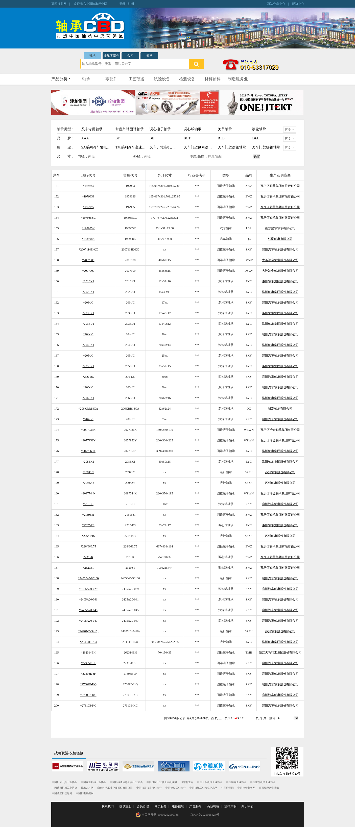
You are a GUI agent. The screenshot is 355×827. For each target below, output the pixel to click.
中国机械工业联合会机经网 (162, 782)
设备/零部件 (111, 55)
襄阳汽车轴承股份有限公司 (280, 249)
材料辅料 (212, 79)
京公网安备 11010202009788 (157, 814)
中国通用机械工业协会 (64, 787)
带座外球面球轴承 (129, 129)
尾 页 (262, 718)
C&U (255, 138)
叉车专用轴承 (92, 129)
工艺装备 (137, 79)
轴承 (92, 55)
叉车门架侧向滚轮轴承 (201, 147)
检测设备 (187, 79)
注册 (131, 4)
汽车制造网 (187, 782)
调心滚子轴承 (160, 129)
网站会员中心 (276, 4)
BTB (221, 138)
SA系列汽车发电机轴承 (99, 147)
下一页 (254, 718)
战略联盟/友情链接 (69, 753)
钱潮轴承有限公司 (280, 239)
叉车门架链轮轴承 (266, 147)
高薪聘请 (213, 806)
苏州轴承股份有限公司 (280, 472)
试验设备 (162, 79)
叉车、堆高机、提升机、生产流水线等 (180, 147)
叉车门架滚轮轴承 (232, 147)
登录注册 (125, 806)
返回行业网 (58, 4)
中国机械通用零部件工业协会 (126, 782)
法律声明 (230, 806)
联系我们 (108, 806)
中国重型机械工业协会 (262, 782)
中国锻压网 (227, 787)
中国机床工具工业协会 (64, 782)
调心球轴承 (192, 129)
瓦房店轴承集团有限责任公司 (280, 186)
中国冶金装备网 (246, 787)
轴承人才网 (87, 787)
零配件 (111, 79)
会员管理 (143, 806)
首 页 (214, 718)
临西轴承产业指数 (269, 787)
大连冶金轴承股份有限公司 (280, 260)
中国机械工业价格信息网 (203, 787)
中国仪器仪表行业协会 (149, 787)
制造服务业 (238, 79)
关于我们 (247, 806)
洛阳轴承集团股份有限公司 (280, 281)
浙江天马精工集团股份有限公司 (280, 652)
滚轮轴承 (259, 129)
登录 (122, 4)
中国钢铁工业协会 (175, 787)
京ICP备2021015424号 (204, 814)
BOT (187, 138)
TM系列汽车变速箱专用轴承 (137, 147)
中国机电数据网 (84, 793)
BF (117, 138)
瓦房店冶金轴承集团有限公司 (280, 430)
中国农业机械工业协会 (93, 782)
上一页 (223, 718)
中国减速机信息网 (62, 793)
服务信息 (178, 806)
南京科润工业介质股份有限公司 (115, 787)
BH (152, 138)
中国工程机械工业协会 (209, 782)
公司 (130, 55)
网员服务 (160, 806)
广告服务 (195, 806)
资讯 (149, 55)
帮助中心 (298, 4)
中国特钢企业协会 (236, 782)
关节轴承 (225, 129)
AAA (85, 138)
